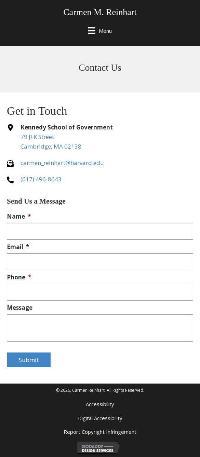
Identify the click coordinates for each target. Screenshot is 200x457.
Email (18, 247)
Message (19, 307)
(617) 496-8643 (41, 179)
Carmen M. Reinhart (99, 12)
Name (19, 216)
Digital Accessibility (100, 418)
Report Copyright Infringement (100, 431)
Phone (19, 277)
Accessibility (100, 404)
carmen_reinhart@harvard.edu (62, 163)
